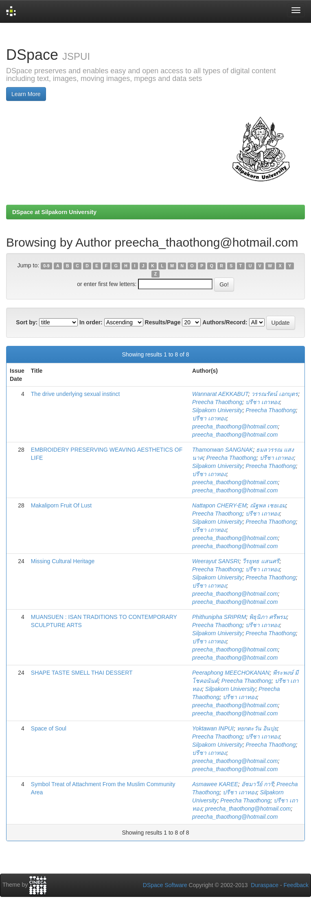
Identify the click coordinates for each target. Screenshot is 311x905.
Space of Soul (48, 728)
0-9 (46, 265)
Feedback (296, 885)
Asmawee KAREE (215, 784)
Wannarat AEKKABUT (220, 394)
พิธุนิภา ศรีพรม (268, 617)
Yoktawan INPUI (213, 728)
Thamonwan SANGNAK (222, 449)
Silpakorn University (217, 410)
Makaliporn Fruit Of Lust (61, 505)
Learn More (26, 94)
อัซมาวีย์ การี (257, 784)
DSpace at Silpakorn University (54, 212)
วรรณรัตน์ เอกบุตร (274, 394)
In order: (91, 322)
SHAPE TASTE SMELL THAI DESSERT (82, 672)
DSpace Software (165, 885)
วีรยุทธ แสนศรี (260, 561)
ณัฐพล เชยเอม (268, 505)
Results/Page (163, 322)
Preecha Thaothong (217, 402)
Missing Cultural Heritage (62, 561)
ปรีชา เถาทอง (262, 402)
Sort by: (26, 322)
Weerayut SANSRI (215, 561)
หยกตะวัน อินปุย (257, 728)
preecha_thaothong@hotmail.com (235, 426)
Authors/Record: (224, 322)
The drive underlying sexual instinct (75, 394)
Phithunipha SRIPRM (219, 617)
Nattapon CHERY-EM (219, 505)
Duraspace (264, 885)
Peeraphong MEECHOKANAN (230, 672)
